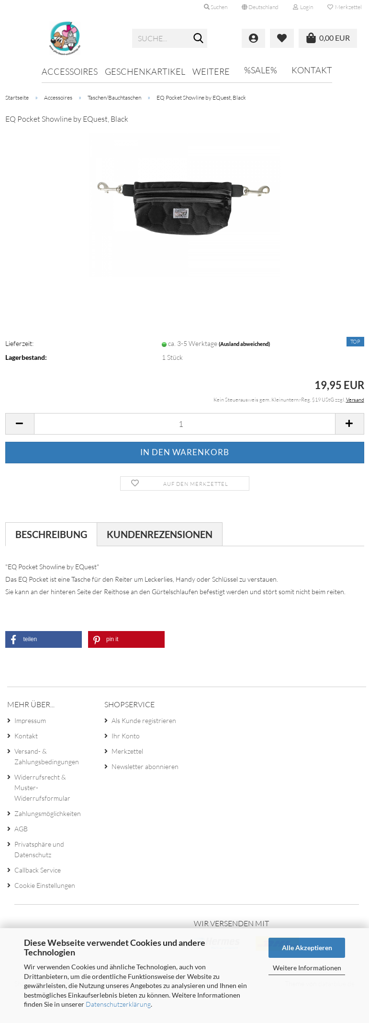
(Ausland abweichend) (244, 344)
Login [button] (303, 7)
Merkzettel (344, 7)
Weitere (211, 71)
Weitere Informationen (307, 968)
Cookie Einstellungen (44, 885)
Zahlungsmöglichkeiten (47, 813)
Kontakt (311, 70)
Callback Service (37, 870)
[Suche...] (198, 38)
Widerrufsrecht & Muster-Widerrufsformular (42, 787)
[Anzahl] (184, 424)
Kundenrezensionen (159, 534)
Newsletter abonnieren (145, 766)
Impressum (30, 720)
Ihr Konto (126, 736)
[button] (260, 7)
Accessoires (70, 71)
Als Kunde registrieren (144, 720)
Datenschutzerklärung (118, 1004)
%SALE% (260, 70)
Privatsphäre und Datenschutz (39, 849)
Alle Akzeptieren (307, 947)
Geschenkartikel (145, 71)
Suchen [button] (215, 7)
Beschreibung (51, 534)
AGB (21, 829)
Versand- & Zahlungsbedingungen (46, 756)
